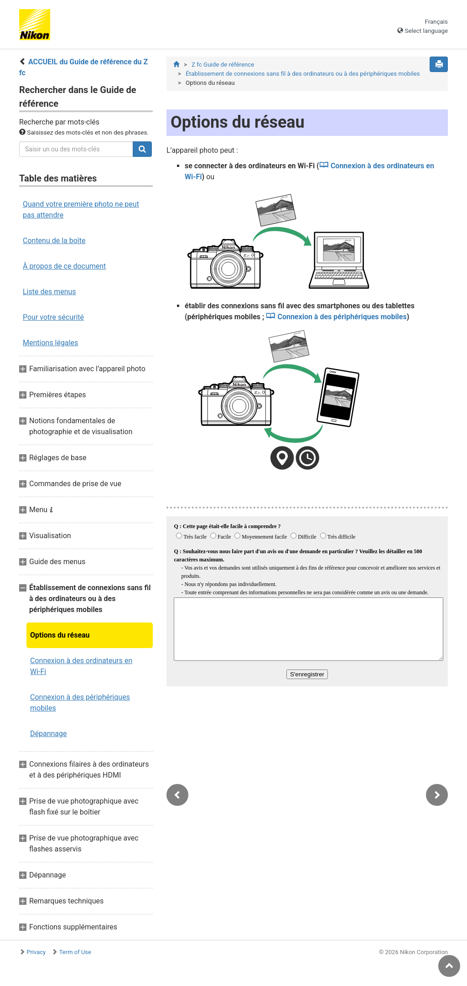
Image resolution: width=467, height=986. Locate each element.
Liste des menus (49, 291)
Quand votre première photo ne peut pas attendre (81, 209)
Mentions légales (50, 342)
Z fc (223, 64)
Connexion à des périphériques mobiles (80, 702)
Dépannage (48, 733)
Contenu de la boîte (54, 240)
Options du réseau (60, 635)
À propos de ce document (64, 266)
